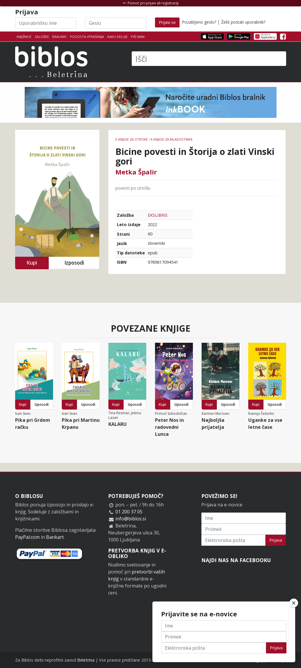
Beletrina (85, 660)
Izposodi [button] (74, 262)
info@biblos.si (130, 518)
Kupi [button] (32, 262)
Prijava (275, 540)
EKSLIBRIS (158, 215)
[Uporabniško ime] (45, 23)
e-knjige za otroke (131, 139)
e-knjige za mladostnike (172, 139)
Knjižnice (24, 36)
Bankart (55, 537)
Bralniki (59, 36)
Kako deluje (117, 36)
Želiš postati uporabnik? (243, 22)
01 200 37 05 (128, 511)
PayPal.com (27, 537)
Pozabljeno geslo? (199, 22)
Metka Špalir (136, 171)
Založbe (42, 36)
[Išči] (209, 58)
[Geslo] (115, 23)
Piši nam (138, 36)
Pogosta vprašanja (87, 36)
